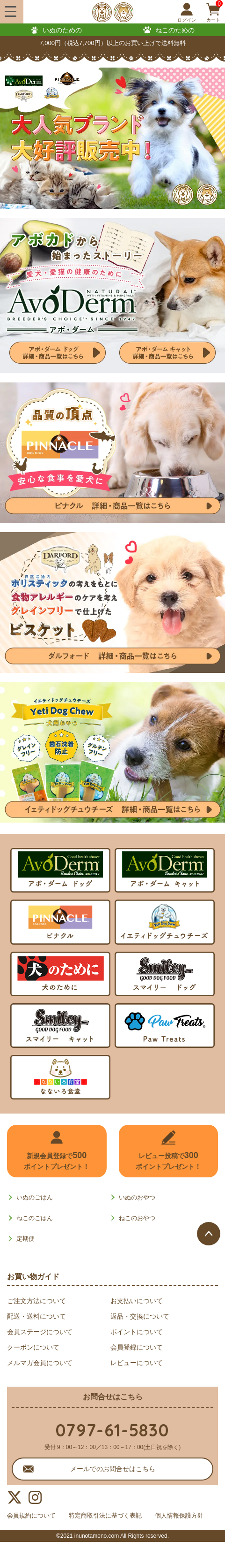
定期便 (25, 1238)
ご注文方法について (36, 1301)
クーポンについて (33, 1347)
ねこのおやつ (137, 1217)
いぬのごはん (34, 1197)
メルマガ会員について (40, 1362)
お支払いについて (136, 1301)
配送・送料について (36, 1316)
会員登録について (136, 1347)
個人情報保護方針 (33, 1530)
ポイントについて (136, 1332)
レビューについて (136, 1362)
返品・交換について (139, 1316)
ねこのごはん (34, 1217)
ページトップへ (208, 1233)
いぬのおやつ (137, 1197)
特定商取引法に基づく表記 (112, 1515)
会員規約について (33, 1515)
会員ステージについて (40, 1332)
